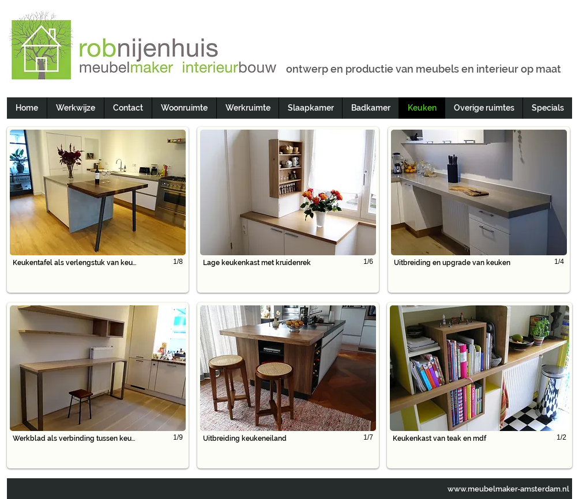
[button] (98, 210)
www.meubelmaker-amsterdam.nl (508, 489)
